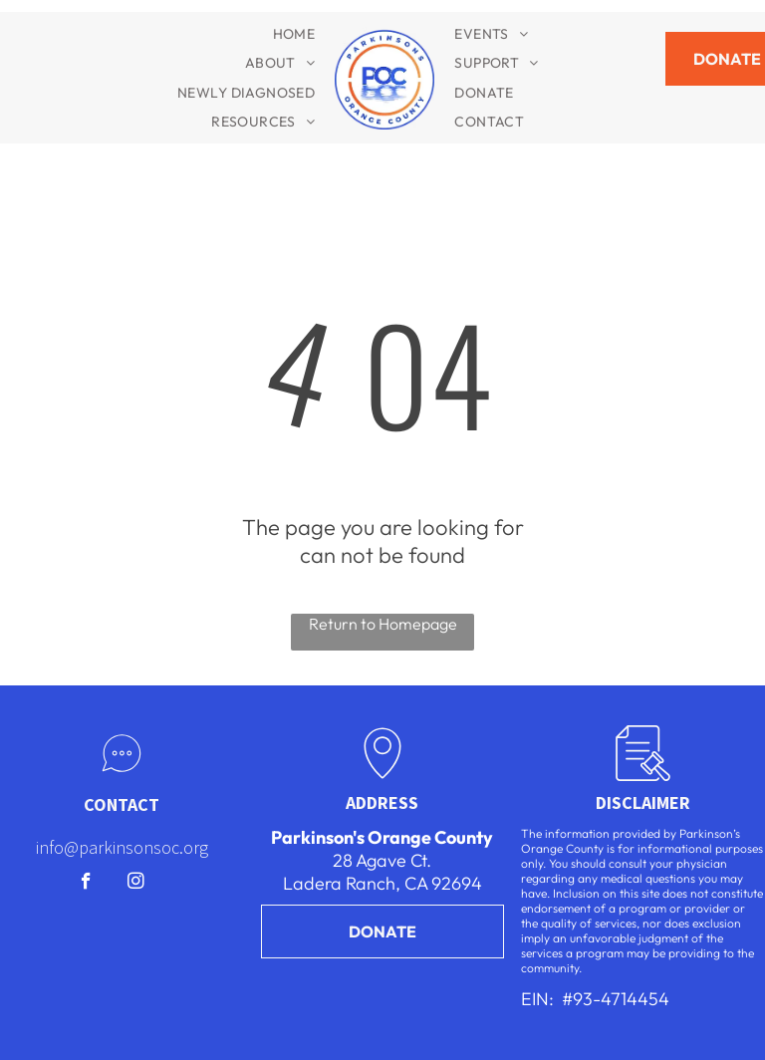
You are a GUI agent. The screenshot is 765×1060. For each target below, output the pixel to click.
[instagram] (136, 884)
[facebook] (86, 884)
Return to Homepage (383, 624)
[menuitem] (294, 34)
